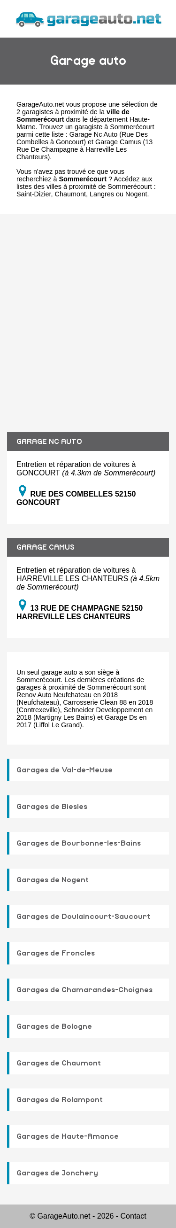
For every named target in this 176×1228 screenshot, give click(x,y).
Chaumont (70, 194)
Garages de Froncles (55, 953)
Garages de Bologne (54, 1026)
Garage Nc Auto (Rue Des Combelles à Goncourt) (82, 138)
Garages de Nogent (52, 880)
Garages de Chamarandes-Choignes (84, 990)
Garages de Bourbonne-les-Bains (78, 843)
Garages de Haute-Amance (67, 1136)
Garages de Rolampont (59, 1100)
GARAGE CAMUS (45, 547)
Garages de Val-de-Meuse (64, 770)
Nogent (136, 194)
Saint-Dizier (33, 194)
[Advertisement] (88, 316)
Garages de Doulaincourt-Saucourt (83, 916)
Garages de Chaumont (58, 1063)
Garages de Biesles (51, 806)
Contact (133, 1216)
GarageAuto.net (40, 104)
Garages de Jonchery (57, 1173)
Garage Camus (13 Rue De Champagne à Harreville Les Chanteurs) (84, 149)
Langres (102, 194)
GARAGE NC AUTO (49, 441)
